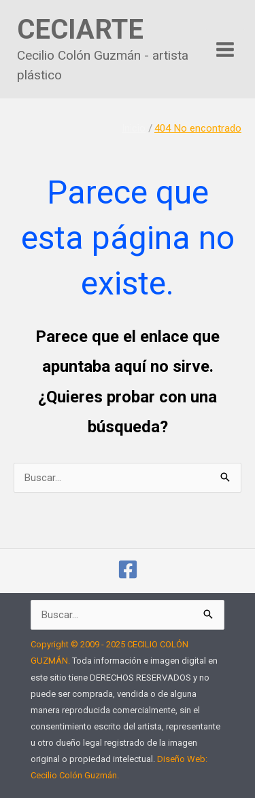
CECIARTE (80, 29)
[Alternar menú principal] (225, 49)
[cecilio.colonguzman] (128, 569)
